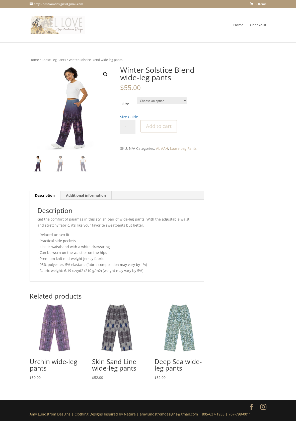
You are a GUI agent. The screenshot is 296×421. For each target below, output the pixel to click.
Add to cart (159, 126)
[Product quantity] (127, 127)
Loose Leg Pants (54, 59)
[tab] (44, 195)
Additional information (86, 195)
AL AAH (162, 148)
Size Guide (129, 116)
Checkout (258, 25)
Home (238, 25)
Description (45, 195)
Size (125, 103)
